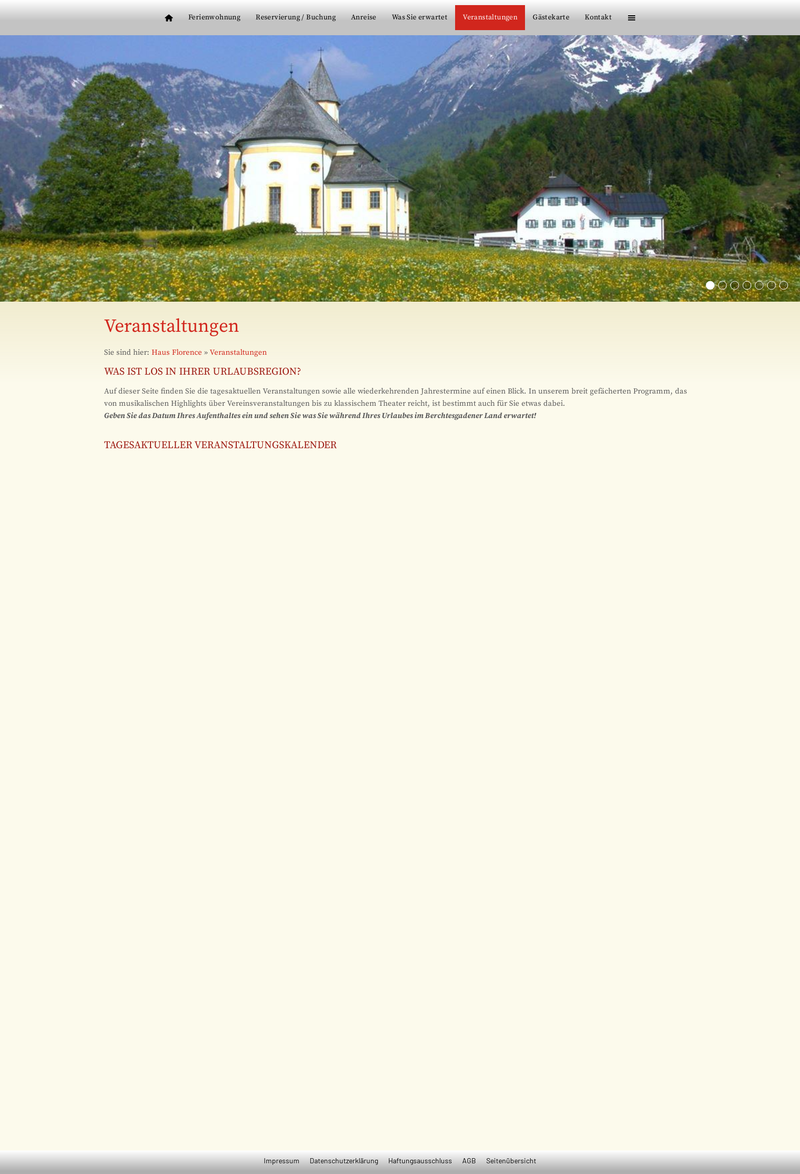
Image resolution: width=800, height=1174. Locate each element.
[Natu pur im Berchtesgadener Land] (759, 285)
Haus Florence (177, 352)
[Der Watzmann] (735, 285)
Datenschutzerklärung (344, 1160)
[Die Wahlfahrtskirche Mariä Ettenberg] (710, 285)
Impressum (281, 1160)
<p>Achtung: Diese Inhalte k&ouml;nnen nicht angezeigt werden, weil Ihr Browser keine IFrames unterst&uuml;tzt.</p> (400, 790)
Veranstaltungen (238, 352)
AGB (469, 1160)
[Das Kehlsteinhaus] (747, 285)
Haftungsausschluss (420, 1160)
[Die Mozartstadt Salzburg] (784, 285)
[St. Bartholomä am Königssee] (722, 285)
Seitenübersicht (511, 1160)
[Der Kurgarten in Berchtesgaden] (771, 285)
